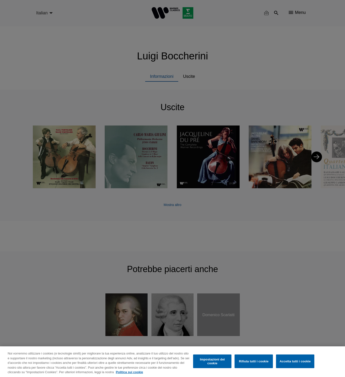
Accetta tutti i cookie (295, 361)
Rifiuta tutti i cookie (253, 361)
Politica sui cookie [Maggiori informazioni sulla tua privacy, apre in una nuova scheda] (129, 372)
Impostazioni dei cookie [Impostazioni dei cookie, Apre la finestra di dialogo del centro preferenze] (212, 361)
